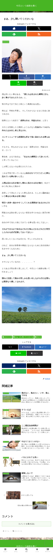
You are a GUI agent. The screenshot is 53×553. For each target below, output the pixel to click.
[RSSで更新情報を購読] (39, 34)
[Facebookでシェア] (26, 76)
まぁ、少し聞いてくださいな (23, 337)
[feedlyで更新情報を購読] (14, 34)
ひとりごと (7, 337)
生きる (38, 337)
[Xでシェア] (10, 76)
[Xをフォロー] (39, 28)
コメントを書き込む (26, 524)
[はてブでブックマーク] (43, 76)
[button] (35, 83)
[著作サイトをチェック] (14, 28)
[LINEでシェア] (18, 83)
